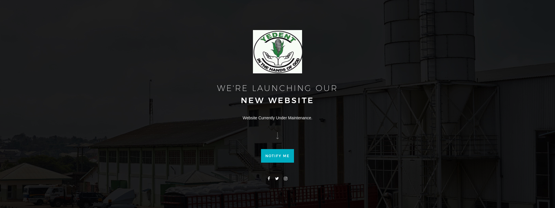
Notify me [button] (277, 166)
